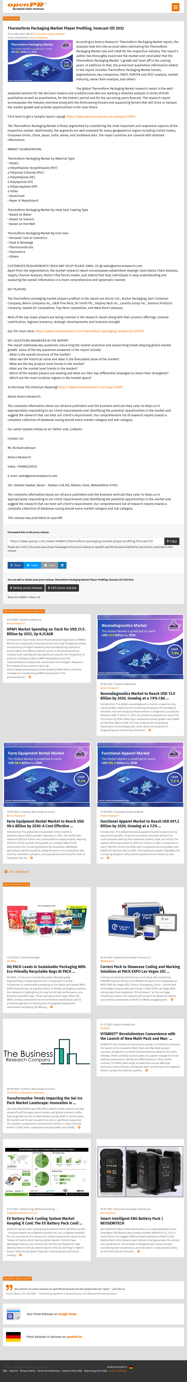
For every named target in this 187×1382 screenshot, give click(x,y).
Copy (172, 541)
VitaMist (105, 1028)
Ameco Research (39, 37)
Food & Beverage (29, 957)
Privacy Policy (27, 1370)
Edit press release (62, 588)
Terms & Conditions (48, 1370)
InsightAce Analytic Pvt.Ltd (22, 1212)
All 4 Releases (16, 872)
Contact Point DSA (72, 1370)
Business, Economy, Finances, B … (133, 957)
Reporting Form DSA (95, 1370)
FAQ (5, 1370)
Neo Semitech (108, 1212)
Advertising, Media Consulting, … (39, 1209)
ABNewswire (107, 961)
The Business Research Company (25, 1092)
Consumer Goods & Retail (50, 33)
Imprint (13, 1370)
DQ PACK (11, 961)
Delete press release (26, 588)
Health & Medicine (31, 619)
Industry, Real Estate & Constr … (39, 811)
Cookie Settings (118, 1370)
